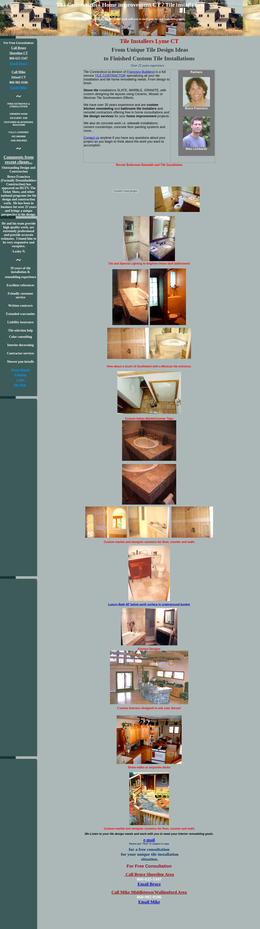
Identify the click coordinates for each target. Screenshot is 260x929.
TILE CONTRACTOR (110, 75)
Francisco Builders (140, 72)
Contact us (91, 138)
